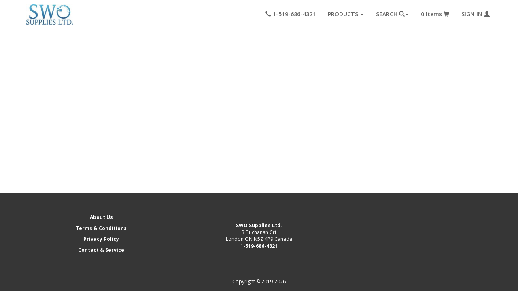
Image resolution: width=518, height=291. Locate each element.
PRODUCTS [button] (346, 14)
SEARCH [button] (392, 14)
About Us (101, 217)
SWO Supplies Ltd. (259, 225)
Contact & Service (101, 250)
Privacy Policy (101, 239)
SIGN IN (475, 14)
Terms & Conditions (101, 228)
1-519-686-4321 (259, 245)
